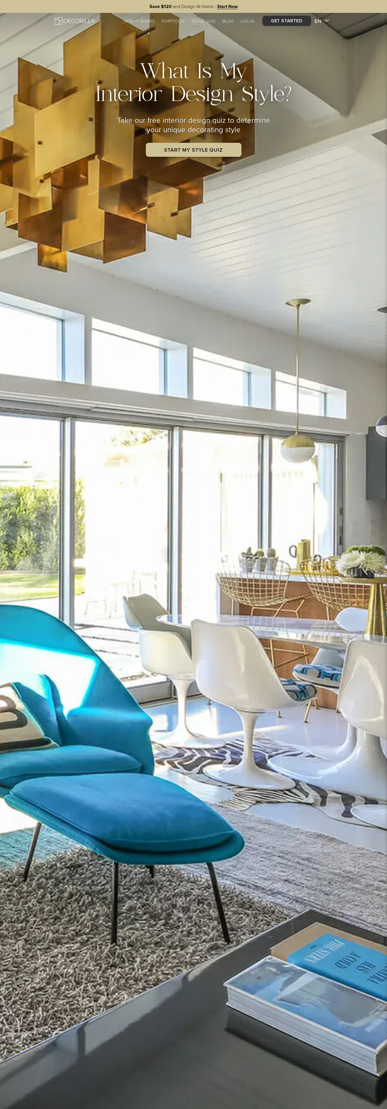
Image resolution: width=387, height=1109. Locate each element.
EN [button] (322, 21)
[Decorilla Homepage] (75, 21)
